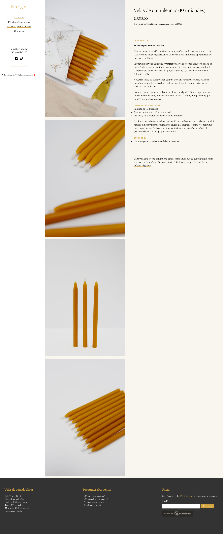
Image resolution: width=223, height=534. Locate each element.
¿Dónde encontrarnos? (19, 21)
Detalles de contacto (93, 505)
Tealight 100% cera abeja (16, 502)
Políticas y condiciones (19, 26)
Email (165, 501)
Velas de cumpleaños (14, 499)
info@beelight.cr (19, 48)
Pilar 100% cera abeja (14, 505)
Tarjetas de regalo (13, 511)
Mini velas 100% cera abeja (17, 508)
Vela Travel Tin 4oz (14, 496)
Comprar (19, 17)
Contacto (19, 31)
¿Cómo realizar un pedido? (96, 499)
